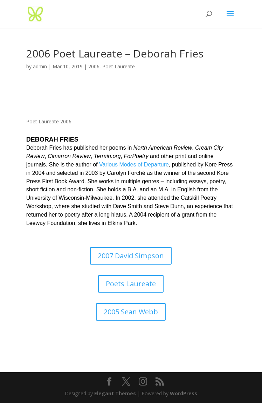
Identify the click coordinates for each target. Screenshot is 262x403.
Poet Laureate (118, 66)
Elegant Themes (115, 393)
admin (40, 66)
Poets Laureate (131, 283)
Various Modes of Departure (134, 165)
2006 (93, 66)
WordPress (183, 393)
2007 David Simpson (131, 255)
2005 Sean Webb (131, 311)
